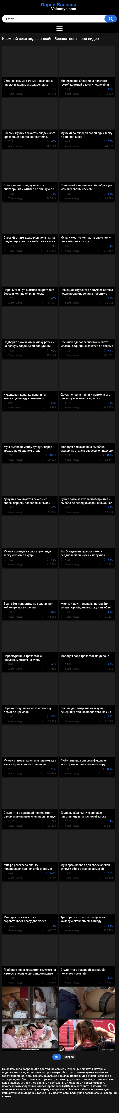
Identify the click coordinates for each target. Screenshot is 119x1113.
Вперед (69, 1056)
